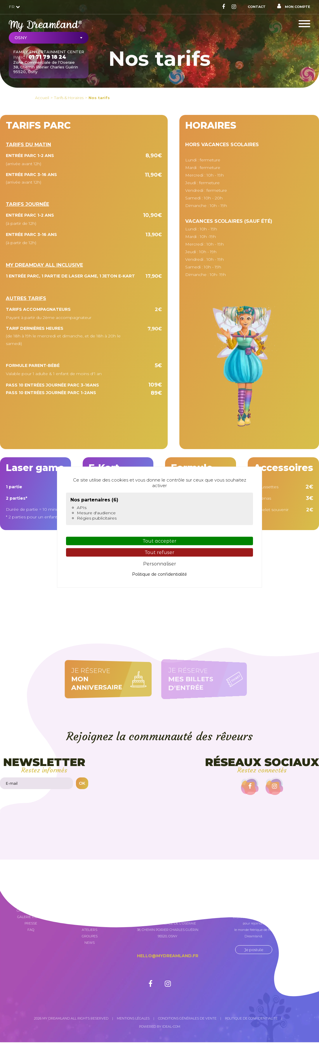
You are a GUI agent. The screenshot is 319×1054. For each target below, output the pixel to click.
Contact (257, 7)
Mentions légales (133, 1018)
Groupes (90, 936)
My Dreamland (89, 907)
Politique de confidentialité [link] (159, 574)
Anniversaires (89, 923)
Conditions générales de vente (187, 1018)
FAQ (30, 930)
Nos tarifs (99, 97)
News (89, 943)
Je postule (253, 949)
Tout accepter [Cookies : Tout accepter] (159, 541)
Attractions (89, 917)
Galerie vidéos (30, 917)
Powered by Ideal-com (159, 1026)
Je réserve (104, 679)
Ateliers (89, 930)
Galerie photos (31, 910)
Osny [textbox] (21, 37)
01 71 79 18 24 (47, 57)
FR (14, 6)
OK (82, 783)
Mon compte (293, 6)
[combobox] (49, 38)
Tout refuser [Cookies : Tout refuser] (159, 552)
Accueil (42, 97)
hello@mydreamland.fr (167, 955)
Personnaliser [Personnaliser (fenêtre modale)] (159, 564)
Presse (31, 923)
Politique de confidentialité (251, 1018)
